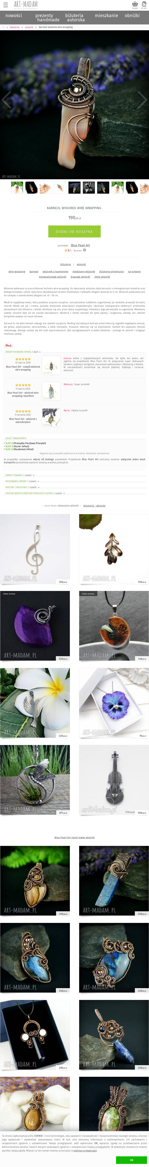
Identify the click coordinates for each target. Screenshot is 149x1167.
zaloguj (144, 8)
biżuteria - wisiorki (94, 505)
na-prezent (134, 271)
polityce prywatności (85, 1150)
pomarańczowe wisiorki (52, 276)
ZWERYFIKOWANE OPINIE (23, 352)
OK (131, 1160)
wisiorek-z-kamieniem (55, 271)
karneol (33, 271)
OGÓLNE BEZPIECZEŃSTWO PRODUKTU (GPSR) (35, 493)
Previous (6, 100)
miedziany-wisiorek (84, 271)
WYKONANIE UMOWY (22, 481)
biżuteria (65, 264)
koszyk (135, 8)
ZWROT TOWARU (20, 475)
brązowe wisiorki (80, 276)
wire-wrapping (17, 271)
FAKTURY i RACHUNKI (22, 487)
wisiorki (81, 264)
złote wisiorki (102, 276)
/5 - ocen (73, 250)
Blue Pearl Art (80, 245)
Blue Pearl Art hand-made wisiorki (75, 837)
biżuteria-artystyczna (111, 271)
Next (142, 100)
